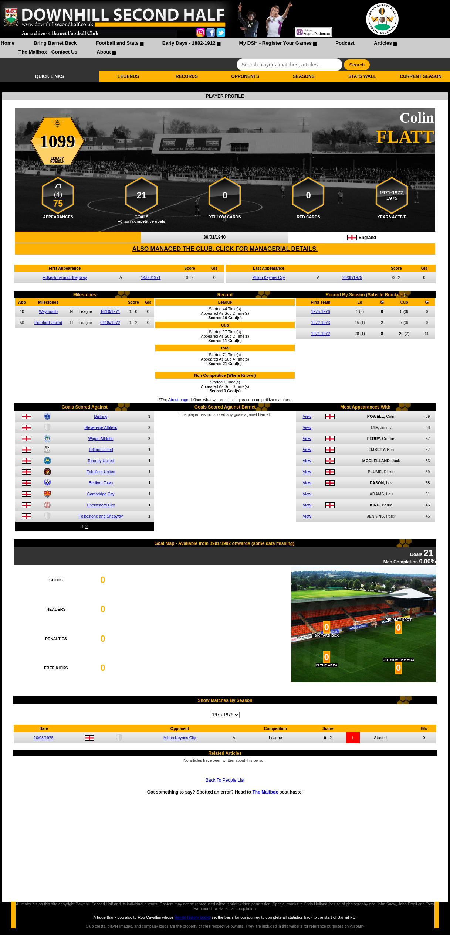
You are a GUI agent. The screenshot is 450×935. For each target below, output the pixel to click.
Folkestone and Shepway (65, 277)
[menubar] (225, 48)
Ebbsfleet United (100, 472)
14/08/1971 (150, 277)
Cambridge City (100, 494)
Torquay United (101, 460)
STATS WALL (362, 76)
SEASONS (304, 76)
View (307, 416)
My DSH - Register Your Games (275, 43)
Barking (101, 416)
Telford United (101, 449)
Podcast (345, 43)
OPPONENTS (245, 76)
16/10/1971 (110, 311)
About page (178, 399)
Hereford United (48, 322)
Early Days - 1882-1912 (189, 43)
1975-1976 (320, 311)
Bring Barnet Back (55, 43)
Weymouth (48, 311)
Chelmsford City (101, 505)
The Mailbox (265, 792)
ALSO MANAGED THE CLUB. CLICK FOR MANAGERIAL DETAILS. (225, 249)
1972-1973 (320, 322)
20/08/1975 (352, 277)
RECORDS (187, 76)
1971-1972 (320, 333)
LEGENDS (128, 76)
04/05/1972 (110, 322)
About (104, 52)
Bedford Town (101, 483)
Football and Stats (117, 43)
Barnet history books (192, 917)
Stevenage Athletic (100, 427)
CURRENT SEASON (421, 76)
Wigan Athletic (101, 438)
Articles (383, 43)
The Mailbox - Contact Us (47, 52)
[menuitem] (7, 44)
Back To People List (225, 780)
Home (7, 43)
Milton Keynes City (268, 277)
